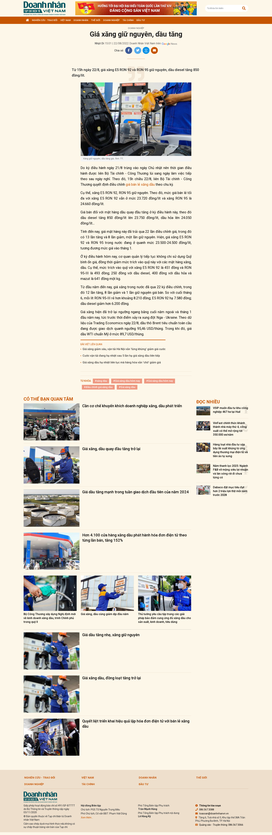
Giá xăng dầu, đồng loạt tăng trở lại (111, 678)
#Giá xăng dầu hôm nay (126, 380)
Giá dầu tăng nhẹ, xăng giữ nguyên (111, 635)
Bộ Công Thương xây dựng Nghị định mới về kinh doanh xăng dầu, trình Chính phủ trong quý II (50, 618)
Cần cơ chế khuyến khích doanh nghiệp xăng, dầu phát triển (132, 406)
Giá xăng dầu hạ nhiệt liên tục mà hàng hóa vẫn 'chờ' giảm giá (122, 362)
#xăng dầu (101, 380)
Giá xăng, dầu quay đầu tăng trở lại (111, 449)
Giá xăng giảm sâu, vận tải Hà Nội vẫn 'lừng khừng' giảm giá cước (124, 349)
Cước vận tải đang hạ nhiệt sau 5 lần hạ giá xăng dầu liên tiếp (121, 355)
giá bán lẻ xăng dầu (140, 184)
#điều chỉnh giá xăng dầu (98, 387)
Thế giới (95, 20)
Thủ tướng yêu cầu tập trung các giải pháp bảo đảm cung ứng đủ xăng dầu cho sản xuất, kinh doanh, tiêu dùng (164, 618)
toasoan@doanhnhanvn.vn (212, 813)
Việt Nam (65, 20)
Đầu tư (141, 20)
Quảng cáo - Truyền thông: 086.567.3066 (219, 824)
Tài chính (128, 20)
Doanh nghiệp (111, 20)
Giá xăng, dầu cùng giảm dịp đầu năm (105, 614)
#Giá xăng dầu (127, 387)
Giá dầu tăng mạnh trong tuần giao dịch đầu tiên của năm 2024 (135, 492)
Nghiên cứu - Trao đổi (44, 20)
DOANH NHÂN (81, 20)
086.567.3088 (204, 809)
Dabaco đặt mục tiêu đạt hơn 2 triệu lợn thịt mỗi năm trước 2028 (230, 491)
